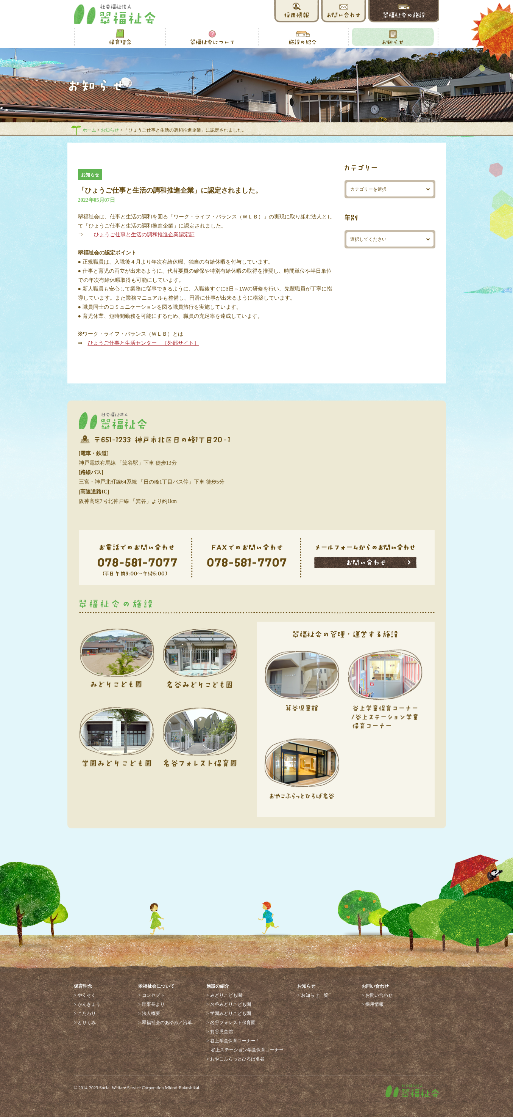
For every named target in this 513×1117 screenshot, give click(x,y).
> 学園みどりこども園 (228, 1013)
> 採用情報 (373, 1004)
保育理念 (83, 986)
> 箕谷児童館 (219, 1031)
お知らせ (110, 130)
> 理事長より (151, 1004)
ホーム (89, 130)
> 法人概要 (149, 1013)
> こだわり (85, 1013)
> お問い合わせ (377, 995)
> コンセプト (151, 995)
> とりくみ (85, 1022)
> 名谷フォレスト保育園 (231, 1022)
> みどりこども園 (224, 995)
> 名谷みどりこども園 (228, 1004)
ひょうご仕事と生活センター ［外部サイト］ (143, 343)
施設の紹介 (217, 986)
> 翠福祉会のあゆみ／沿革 (165, 1022)
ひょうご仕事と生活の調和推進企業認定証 (144, 234)
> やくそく (85, 995)
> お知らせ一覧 (312, 995)
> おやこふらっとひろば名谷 (235, 1059)
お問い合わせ (375, 986)
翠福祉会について (156, 986)
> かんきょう (87, 1004)
